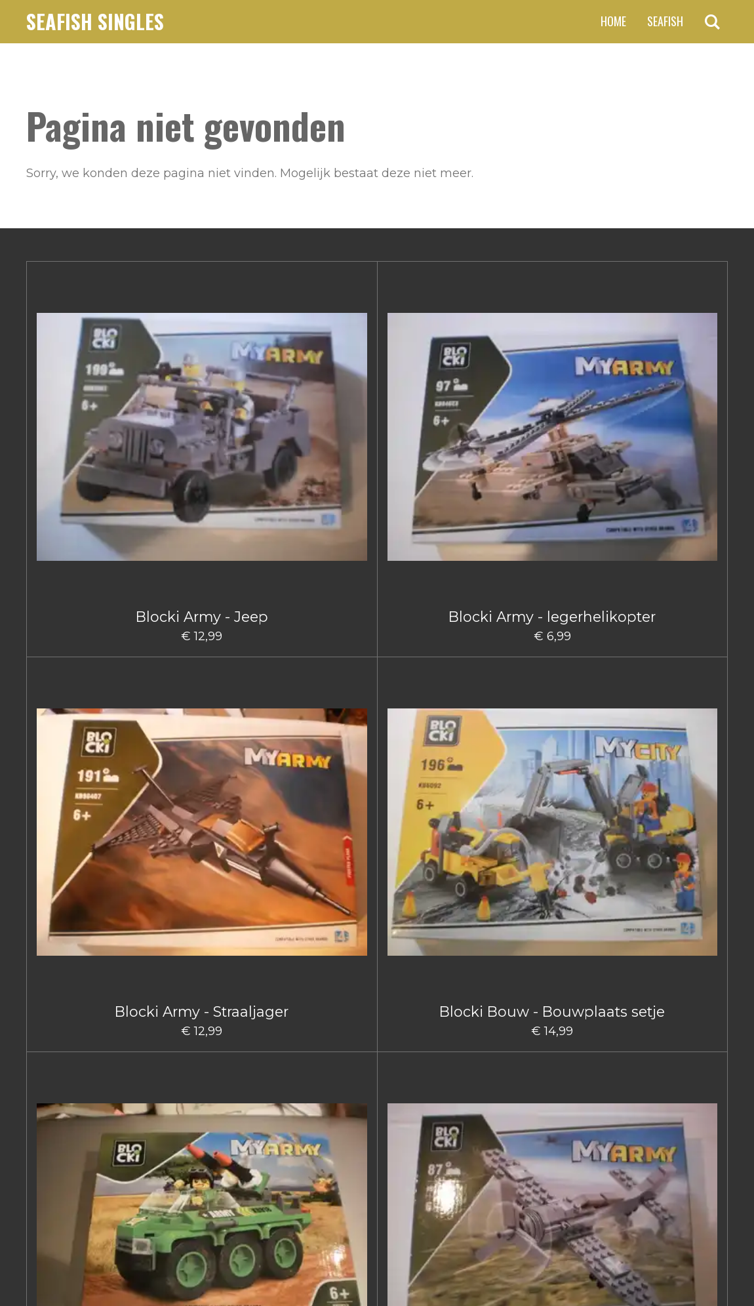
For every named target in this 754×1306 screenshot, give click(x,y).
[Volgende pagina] (484, 1094)
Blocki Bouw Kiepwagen (436, 795)
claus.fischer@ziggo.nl (134, 1163)
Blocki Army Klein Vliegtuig (668, 401)
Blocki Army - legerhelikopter (201, 401)
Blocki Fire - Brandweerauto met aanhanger (669, 1004)
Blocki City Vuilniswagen (318, 996)
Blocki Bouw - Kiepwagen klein (435, 594)
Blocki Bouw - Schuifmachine (552, 602)
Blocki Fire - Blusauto (435, 987)
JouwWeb (702, 1263)
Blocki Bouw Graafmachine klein (202, 803)
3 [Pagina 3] (350, 1093)
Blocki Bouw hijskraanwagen (319, 803)
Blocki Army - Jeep (85, 393)
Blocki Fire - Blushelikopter (552, 996)
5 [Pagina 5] (398, 1093)
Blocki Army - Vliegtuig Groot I (202, 594)
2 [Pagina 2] (326, 1093)
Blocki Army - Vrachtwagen (85, 585)
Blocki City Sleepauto (202, 987)
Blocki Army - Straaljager (318, 393)
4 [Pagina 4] (375, 1093)
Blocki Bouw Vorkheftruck (669, 795)
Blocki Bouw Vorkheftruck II (85, 996)
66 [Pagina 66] (444, 1093)
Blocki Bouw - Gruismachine (319, 602)
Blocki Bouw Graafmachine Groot (85, 803)
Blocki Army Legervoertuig (552, 401)
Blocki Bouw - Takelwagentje (669, 602)
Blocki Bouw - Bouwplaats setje (435, 401)
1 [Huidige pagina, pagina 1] (304, 1093)
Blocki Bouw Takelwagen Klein (552, 803)
